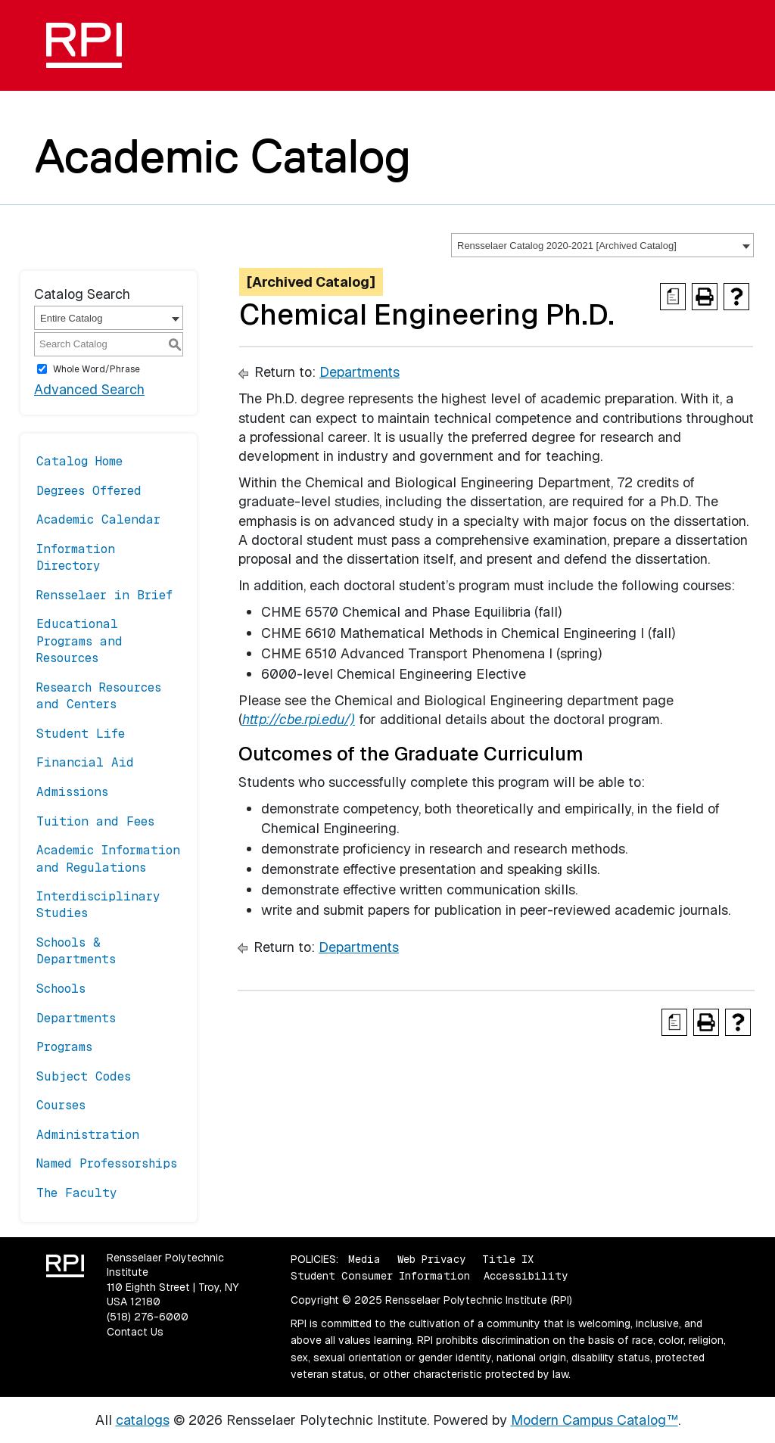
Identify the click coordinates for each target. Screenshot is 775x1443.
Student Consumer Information (380, 1276)
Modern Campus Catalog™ (594, 1420)
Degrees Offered (89, 491)
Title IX (508, 1259)
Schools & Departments (76, 951)
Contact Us (135, 1332)
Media (364, 1259)
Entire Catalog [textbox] (71, 318)
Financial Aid (85, 762)
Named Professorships (106, 1163)
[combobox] (602, 245)
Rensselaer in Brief (104, 595)
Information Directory (75, 557)
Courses (61, 1105)
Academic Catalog (223, 156)
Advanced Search (89, 389)
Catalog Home (79, 461)
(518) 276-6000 (147, 1316)
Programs (64, 1047)
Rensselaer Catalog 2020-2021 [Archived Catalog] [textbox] (567, 245)
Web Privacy (431, 1259)
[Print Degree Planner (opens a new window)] (673, 296)
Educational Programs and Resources (79, 641)
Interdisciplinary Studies (98, 904)
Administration (87, 1135)
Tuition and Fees (95, 821)
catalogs (143, 1420)
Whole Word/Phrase (96, 369)
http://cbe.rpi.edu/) (298, 719)
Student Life (80, 734)
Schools (61, 989)
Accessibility (526, 1276)
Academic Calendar (98, 519)
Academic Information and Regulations (108, 858)
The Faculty (76, 1193)
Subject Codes (83, 1076)
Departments (76, 1018)
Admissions (72, 792)
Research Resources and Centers (98, 696)
